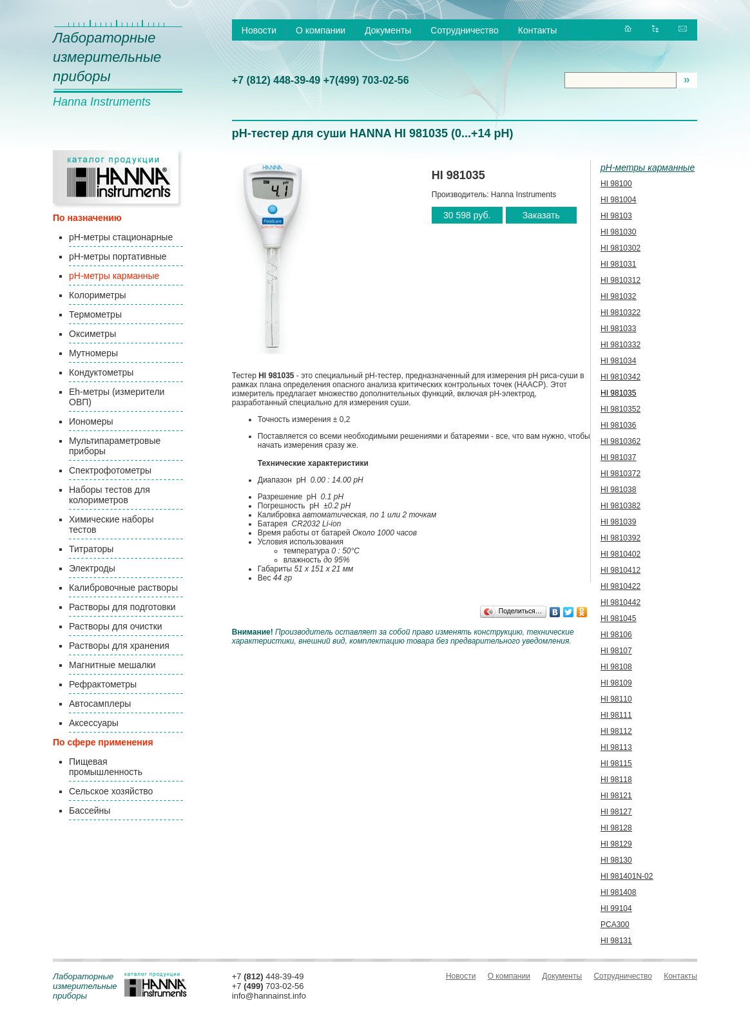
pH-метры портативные (117, 256)
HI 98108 (616, 666)
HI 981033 (618, 328)
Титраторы (91, 549)
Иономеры (91, 421)
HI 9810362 (620, 441)
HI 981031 (618, 264)
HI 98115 (616, 763)
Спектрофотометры (110, 470)
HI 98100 (616, 183)
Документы (388, 30)
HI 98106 (616, 634)
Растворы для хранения (119, 645)
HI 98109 (616, 682)
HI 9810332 (620, 344)
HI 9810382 (620, 505)
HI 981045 (618, 618)
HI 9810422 (620, 586)
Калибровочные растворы (123, 587)
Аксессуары (94, 723)
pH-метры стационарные (121, 237)
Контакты (537, 30)
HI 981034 (618, 360)
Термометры (95, 314)
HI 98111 (616, 715)
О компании (320, 30)
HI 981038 (618, 489)
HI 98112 (616, 731)
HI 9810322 (620, 312)
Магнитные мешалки (112, 665)
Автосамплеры (100, 703)
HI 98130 (616, 860)
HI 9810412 (620, 570)
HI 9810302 (620, 248)
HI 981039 (618, 521)
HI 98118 (616, 779)
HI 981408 (618, 892)
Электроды (92, 568)
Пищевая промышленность (105, 766)
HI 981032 (618, 296)
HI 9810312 (620, 280)
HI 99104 (616, 908)
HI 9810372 (620, 473)
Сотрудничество (464, 30)
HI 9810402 (620, 554)
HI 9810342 (620, 376)
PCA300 (615, 924)
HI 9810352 (620, 409)
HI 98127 (616, 811)
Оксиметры (92, 334)
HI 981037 (618, 457)
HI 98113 (616, 747)
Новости (259, 30)
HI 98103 (616, 215)
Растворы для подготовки (122, 607)
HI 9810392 (620, 537)
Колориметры (97, 295)
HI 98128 (616, 827)
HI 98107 (616, 650)
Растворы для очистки (115, 626)
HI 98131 (616, 940)
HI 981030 (618, 231)
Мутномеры (93, 353)
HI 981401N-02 (627, 876)
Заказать (541, 215)
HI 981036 (618, 425)
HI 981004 (618, 199)
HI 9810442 (620, 602)
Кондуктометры (101, 372)
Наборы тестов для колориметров (109, 494)
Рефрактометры (103, 684)
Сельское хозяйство (111, 791)
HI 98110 (616, 699)
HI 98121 (616, 795)
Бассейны (89, 810)
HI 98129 (616, 844)
